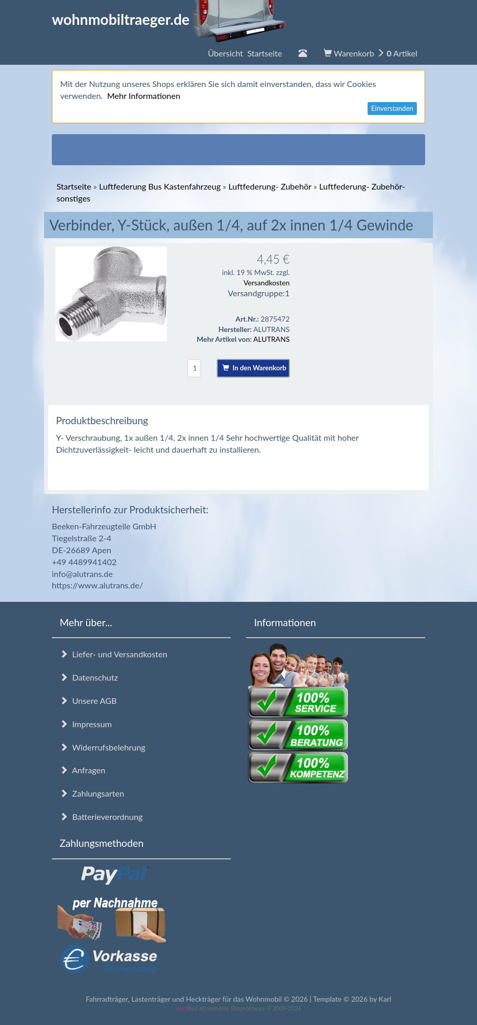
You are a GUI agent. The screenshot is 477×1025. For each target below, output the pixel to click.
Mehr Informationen (143, 95)
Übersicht (245, 53)
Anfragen (82, 770)
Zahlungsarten (92, 793)
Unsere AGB (88, 700)
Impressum (86, 724)
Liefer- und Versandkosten (113, 654)
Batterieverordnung (101, 816)
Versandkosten (267, 282)
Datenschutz (89, 677)
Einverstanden (392, 108)
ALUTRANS (272, 339)
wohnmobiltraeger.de (169, 19)
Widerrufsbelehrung (102, 747)
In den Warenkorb (254, 368)
